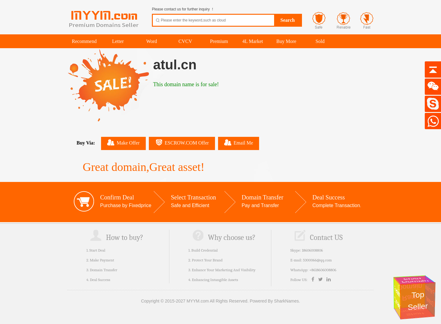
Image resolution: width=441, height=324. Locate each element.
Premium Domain (430, 295)
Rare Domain (411, 292)
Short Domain (415, 280)
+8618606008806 (322, 270)
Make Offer (123, 142)
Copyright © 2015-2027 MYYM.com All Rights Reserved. (194, 301)
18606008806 (312, 250)
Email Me (238, 142)
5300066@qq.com (317, 260)
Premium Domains (397, 297)
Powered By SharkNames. (275, 301)
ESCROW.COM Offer (182, 142)
